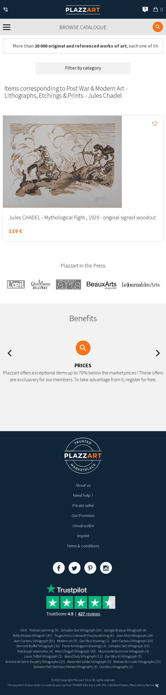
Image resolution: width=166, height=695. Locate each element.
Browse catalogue (83, 27)
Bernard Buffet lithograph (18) (38, 646)
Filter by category (83, 68)
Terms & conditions (83, 546)
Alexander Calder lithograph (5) (89, 661)
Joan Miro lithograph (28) (134, 635)
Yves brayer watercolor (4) (35, 651)
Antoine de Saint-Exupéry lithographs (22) (35, 661)
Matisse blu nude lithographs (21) (137, 661)
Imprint (83, 535)
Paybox (123, 685)
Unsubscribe (83, 525)
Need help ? (83, 495)
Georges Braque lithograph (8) (125, 630)
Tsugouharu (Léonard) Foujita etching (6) (84, 635)
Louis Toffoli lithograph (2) (43, 656)
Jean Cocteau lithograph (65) (34, 641)
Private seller (83, 505)
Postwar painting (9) (44, 630)
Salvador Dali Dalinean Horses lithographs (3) (65, 666)
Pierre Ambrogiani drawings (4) (84, 646)
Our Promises (83, 515)
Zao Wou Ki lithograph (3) (123, 656)
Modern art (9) (67, 641)
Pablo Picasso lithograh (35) (32, 635)
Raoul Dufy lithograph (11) (83, 656)
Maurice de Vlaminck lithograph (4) (123, 651)
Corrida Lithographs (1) (116, 666)
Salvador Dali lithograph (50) (81, 630)
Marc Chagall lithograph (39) (75, 651)
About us (83, 485)
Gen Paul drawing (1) (94, 641)
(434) (23, 630)
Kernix (152, 685)
